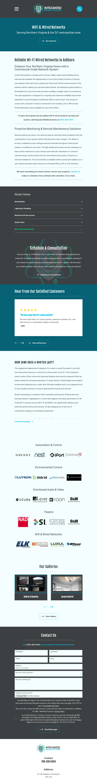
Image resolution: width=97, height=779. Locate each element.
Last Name (54, 652)
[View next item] (22, 343)
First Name (19, 652)
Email (52, 659)
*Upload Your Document (24, 693)
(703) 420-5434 (33, 645)
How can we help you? (23, 680)
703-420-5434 (48, 762)
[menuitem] (49, 201)
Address (18, 666)
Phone (18, 659)
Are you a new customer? (24, 673)
